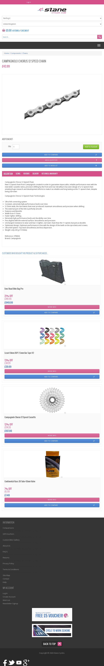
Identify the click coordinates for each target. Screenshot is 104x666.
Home (6, 53)
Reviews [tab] (26, 174)
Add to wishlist (51, 166)
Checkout (25, 31)
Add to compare (51, 155)
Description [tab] (8, 174)
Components (16, 53)
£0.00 (9, 30)
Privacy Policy (8, 563)
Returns (6, 557)
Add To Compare (51, 312)
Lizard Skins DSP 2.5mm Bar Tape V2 (19, 353)
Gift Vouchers (8, 534)
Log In (28, 2)
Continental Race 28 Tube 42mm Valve (20, 481)
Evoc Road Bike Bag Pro (14, 289)
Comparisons (8, 528)
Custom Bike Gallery (11, 540)
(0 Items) (15, 31)
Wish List (6, 600)
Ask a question (51, 160)
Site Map (6, 575)
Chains (25, 53)
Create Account (9, 596)
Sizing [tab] (18, 174)
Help (5, 582)
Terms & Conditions (11, 569)
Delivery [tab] (36, 174)
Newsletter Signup (10, 603)
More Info (52, 307)
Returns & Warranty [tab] (50, 174)
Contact (6, 578)
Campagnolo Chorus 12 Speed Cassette (20, 417)
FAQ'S (5, 551)
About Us (6, 546)
